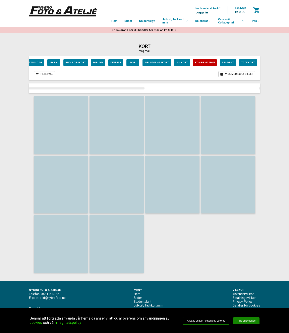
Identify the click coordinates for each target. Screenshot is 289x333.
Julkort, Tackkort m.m (175, 21)
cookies (36, 322)
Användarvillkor (243, 294)
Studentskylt (147, 20)
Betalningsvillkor (244, 298)
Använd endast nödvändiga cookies (206, 320)
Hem (114, 20)
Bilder (128, 20)
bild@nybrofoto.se (53, 298)
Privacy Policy (242, 302)
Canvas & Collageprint (231, 21)
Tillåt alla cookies (246, 320)
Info (256, 20)
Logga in (201, 12)
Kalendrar (203, 20)
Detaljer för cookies (246, 305)
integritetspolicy (68, 322)
